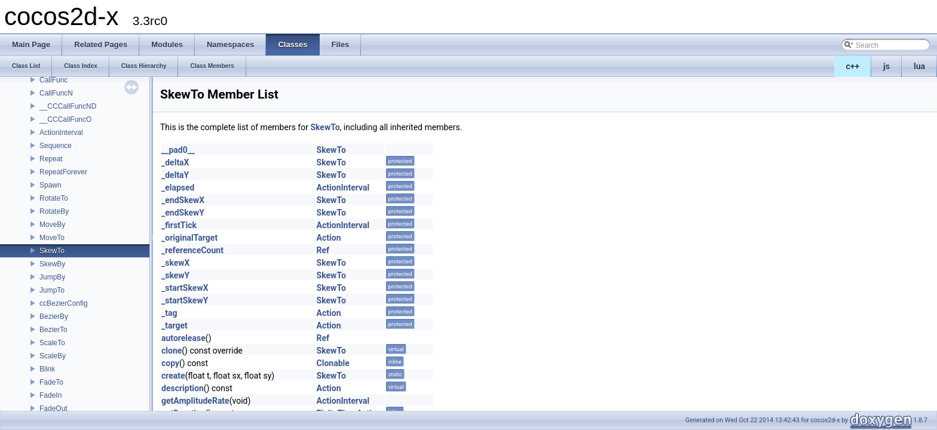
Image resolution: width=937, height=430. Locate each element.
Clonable (333, 363)
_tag (169, 313)
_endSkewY (182, 212)
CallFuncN (56, 93)
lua (919, 66)
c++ (853, 66)
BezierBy (53, 316)
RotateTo (53, 198)
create (173, 375)
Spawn (50, 185)
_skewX (175, 263)
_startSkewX (185, 288)
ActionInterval (61, 132)
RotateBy (54, 211)
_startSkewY (184, 300)
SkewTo (52, 251)
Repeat (51, 159)
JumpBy (52, 277)
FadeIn (50, 395)
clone (171, 350)
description (182, 388)
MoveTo (52, 238)
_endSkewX (182, 200)
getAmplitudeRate (195, 401)
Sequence (55, 146)
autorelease (183, 338)
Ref (323, 250)
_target (174, 325)
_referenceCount (192, 250)
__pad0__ (178, 150)
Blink (47, 369)
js (886, 66)
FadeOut (53, 408)
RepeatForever (63, 172)
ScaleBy (52, 356)
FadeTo (51, 382)
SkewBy (52, 264)
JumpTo (52, 290)
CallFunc (53, 80)
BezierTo (53, 329)
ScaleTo (52, 343)
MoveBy (52, 224)
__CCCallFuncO (65, 119)
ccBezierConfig (63, 303)
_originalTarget (189, 237)
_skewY (175, 275)
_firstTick (179, 225)
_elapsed (178, 187)
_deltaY (175, 175)
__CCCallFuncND (67, 106)
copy (170, 363)
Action (329, 237)
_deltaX (175, 162)
